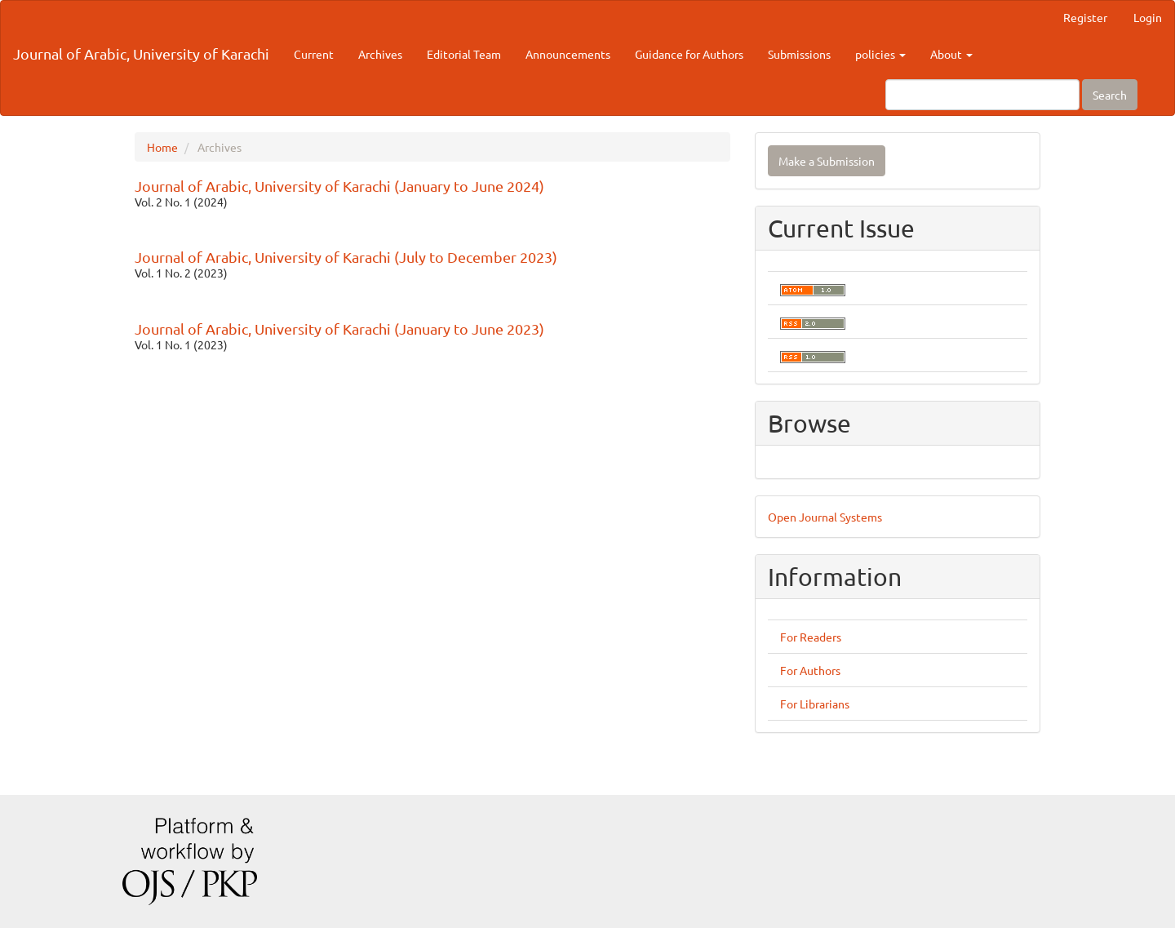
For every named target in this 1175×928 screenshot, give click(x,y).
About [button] (951, 54)
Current (314, 54)
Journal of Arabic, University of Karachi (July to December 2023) (346, 256)
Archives (380, 54)
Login (1147, 17)
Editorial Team (464, 54)
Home (162, 147)
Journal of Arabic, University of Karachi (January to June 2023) (339, 328)
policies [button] (880, 54)
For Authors (810, 670)
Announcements (567, 54)
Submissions (799, 54)
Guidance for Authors (689, 54)
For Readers (810, 636)
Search (1110, 94)
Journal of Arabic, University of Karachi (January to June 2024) (339, 185)
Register (1085, 17)
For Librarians (814, 703)
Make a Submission (826, 160)
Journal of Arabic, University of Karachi (141, 53)
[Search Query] (982, 94)
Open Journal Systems (825, 516)
